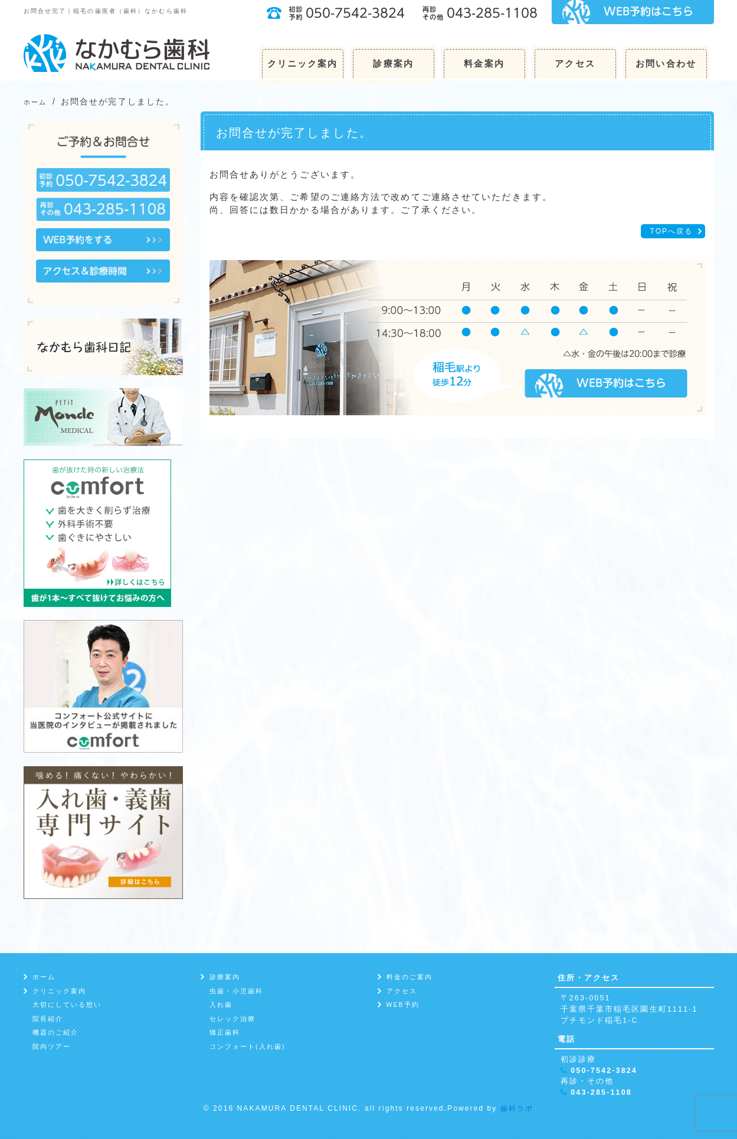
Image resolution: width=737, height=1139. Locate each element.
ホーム (43, 976)
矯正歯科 (224, 1032)
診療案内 (393, 63)
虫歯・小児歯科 (236, 990)
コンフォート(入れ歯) (247, 1046)
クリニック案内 (302, 63)
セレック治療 (232, 1018)
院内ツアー (51, 1046)
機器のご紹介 (55, 1032)
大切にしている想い (67, 1004)
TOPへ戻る (671, 231)
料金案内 (484, 63)
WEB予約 (403, 1004)
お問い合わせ (666, 63)
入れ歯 (220, 1004)
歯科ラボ (516, 1108)
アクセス (575, 63)
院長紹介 (47, 1018)
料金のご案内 (409, 976)
